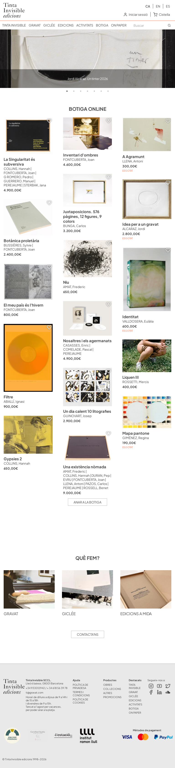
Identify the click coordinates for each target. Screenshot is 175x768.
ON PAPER (118, 25)
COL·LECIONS (112, 688)
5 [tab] (94, 91)
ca (147, 6)
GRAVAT (35, 25)
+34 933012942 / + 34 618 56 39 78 (46, 687)
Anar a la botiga (87, 502)
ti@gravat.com (34, 692)
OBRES (107, 684)
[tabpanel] (87, 58)
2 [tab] (74, 91)
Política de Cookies (80, 701)
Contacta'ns (87, 634)
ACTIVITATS (84, 25)
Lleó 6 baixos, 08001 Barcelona (44, 683)
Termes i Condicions (81, 693)
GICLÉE (49, 25)
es (168, 6)
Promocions (112, 697)
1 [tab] (67, 91)
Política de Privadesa (80, 686)
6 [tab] (101, 91)
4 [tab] (87, 91)
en (158, 6)
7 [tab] (108, 91)
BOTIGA (102, 25)
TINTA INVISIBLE (14, 25)
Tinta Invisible (10, 681)
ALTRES (107, 692)
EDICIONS (66, 25)
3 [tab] (80, 91)
